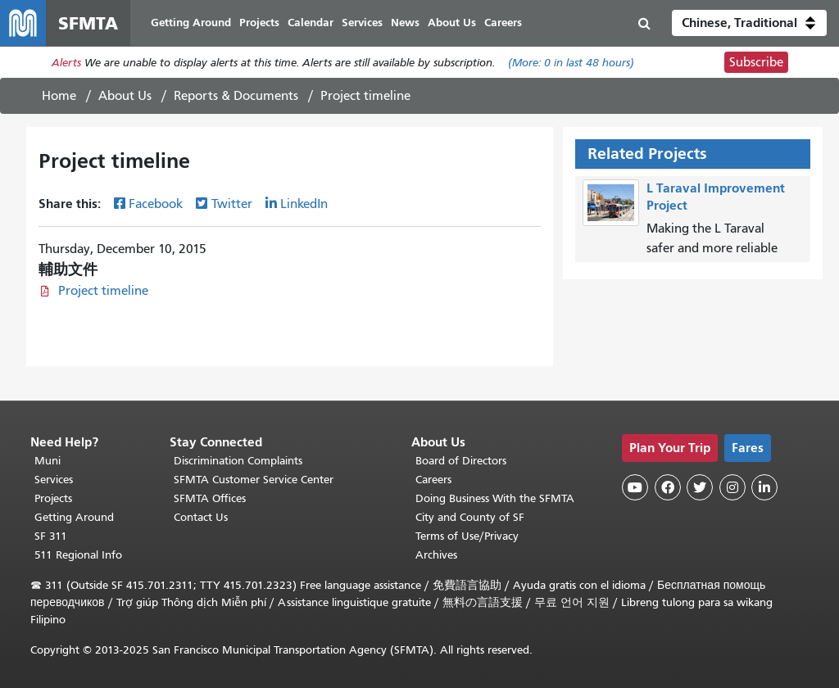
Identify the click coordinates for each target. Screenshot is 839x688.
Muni (47, 461)
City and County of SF (469, 517)
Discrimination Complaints (238, 461)
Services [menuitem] (362, 22)
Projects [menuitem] (259, 22)
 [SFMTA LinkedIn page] (764, 487)
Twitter (231, 204)
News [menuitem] (405, 22)
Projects (53, 498)
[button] (749, 23)
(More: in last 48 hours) (571, 63)
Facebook (156, 204)
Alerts (66, 63)
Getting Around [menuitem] (191, 22)
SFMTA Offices (210, 498)
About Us (125, 95)
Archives (436, 555)
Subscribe (756, 62)
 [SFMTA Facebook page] (667, 487)
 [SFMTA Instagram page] (732, 487)
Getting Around (74, 517)
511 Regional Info (78, 555)
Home (59, 95)
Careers (433, 480)
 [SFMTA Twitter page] (699, 487)
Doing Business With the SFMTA (494, 498)
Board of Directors (460, 461)
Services (53, 480)
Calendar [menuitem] (310, 22)
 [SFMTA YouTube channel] (635, 487)
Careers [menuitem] (503, 22)
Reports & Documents (236, 95)
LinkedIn (304, 204)
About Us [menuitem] (452, 22)
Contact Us (201, 517)
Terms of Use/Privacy (467, 536)
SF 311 (50, 536)
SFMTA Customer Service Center (253, 480)
